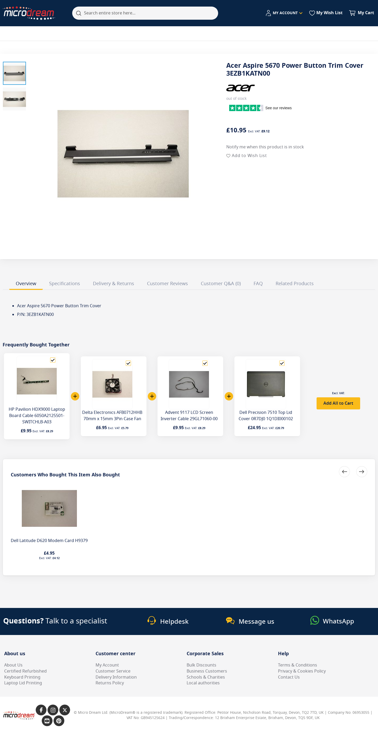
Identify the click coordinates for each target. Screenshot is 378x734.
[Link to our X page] (64, 710)
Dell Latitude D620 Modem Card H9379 (49, 541)
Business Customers (207, 671)
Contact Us (289, 677)
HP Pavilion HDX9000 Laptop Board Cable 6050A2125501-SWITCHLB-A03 (37, 415)
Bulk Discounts (201, 665)
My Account (107, 665)
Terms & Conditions (297, 665)
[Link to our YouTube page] (47, 720)
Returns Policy (110, 683)
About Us (13, 665)
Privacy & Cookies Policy (302, 671)
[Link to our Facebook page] (41, 710)
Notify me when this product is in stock (265, 147)
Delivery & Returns (113, 283)
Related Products (295, 283)
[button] (14, 73)
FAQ (258, 283)
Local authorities (203, 683)
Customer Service (113, 671)
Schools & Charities (206, 677)
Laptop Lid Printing (23, 683)
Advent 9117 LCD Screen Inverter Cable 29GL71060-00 (189, 415)
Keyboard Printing (22, 677)
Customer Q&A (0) (221, 283)
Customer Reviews (167, 283)
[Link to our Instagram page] (53, 710)
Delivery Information (116, 677)
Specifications (64, 283)
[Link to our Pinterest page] (59, 720)
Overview (26, 283)
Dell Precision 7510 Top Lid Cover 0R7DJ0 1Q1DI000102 (266, 415)
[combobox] (145, 13)
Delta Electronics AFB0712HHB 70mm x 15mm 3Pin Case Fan (112, 415)
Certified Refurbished (25, 671)
